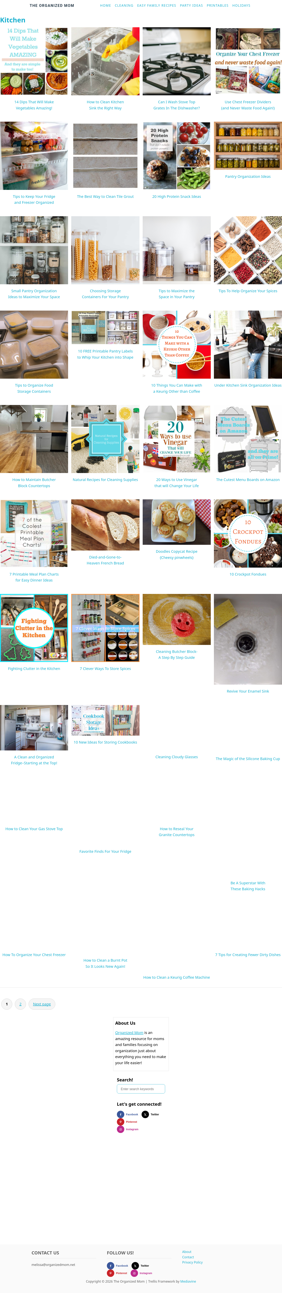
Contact (188, 1257)
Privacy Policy (192, 1262)
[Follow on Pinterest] (129, 1122)
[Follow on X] (152, 1114)
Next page (42, 1004)
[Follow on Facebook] (129, 1114)
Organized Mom (129, 1032)
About (186, 1251)
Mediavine (188, 1281)
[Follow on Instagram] (129, 1129)
